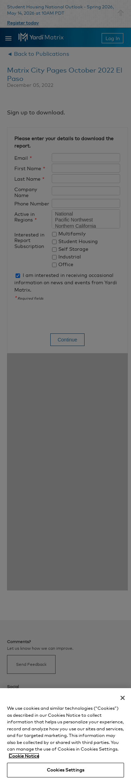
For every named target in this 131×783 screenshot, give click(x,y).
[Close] (122, 698)
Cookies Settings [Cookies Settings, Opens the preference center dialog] (65, 770)
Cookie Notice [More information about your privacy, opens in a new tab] (24, 756)
